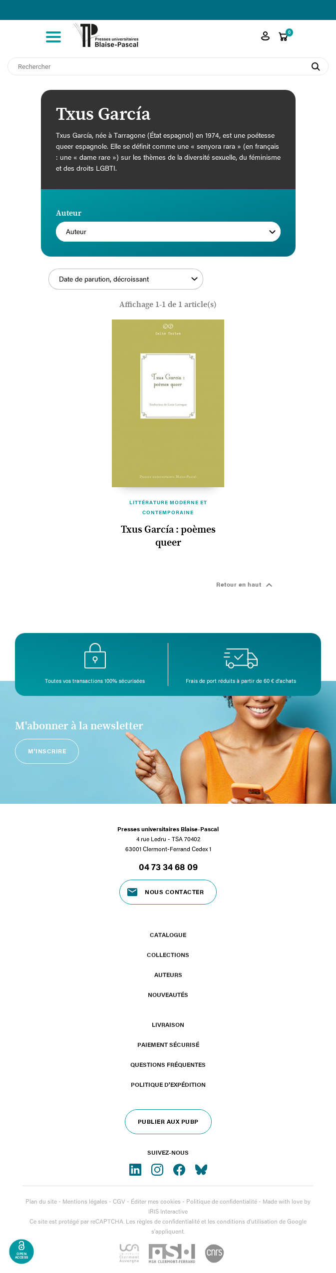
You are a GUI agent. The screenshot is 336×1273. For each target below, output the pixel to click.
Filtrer (243, 285)
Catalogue (168, 935)
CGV (119, 1201)
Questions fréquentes (168, 1064)
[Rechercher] (168, 66)
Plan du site (41, 1201)
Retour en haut (245, 585)
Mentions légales (84, 1201)
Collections (168, 954)
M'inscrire (47, 751)
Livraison (168, 1024)
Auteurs (168, 974)
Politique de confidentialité (221, 1201)
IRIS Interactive (168, 1211)
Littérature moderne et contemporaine (168, 507)
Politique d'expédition (168, 1084)
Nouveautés (168, 994)
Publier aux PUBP (168, 1121)
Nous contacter (174, 892)
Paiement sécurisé (168, 1044)
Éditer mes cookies (156, 1201)
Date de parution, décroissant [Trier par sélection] (128, 279)
